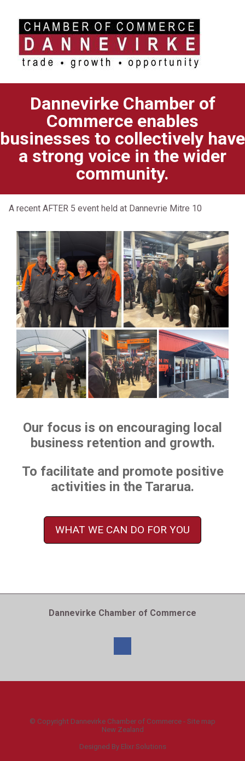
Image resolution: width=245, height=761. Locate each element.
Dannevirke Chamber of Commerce (126, 721)
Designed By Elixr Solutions (122, 746)
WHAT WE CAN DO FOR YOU (122, 529)
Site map (201, 721)
